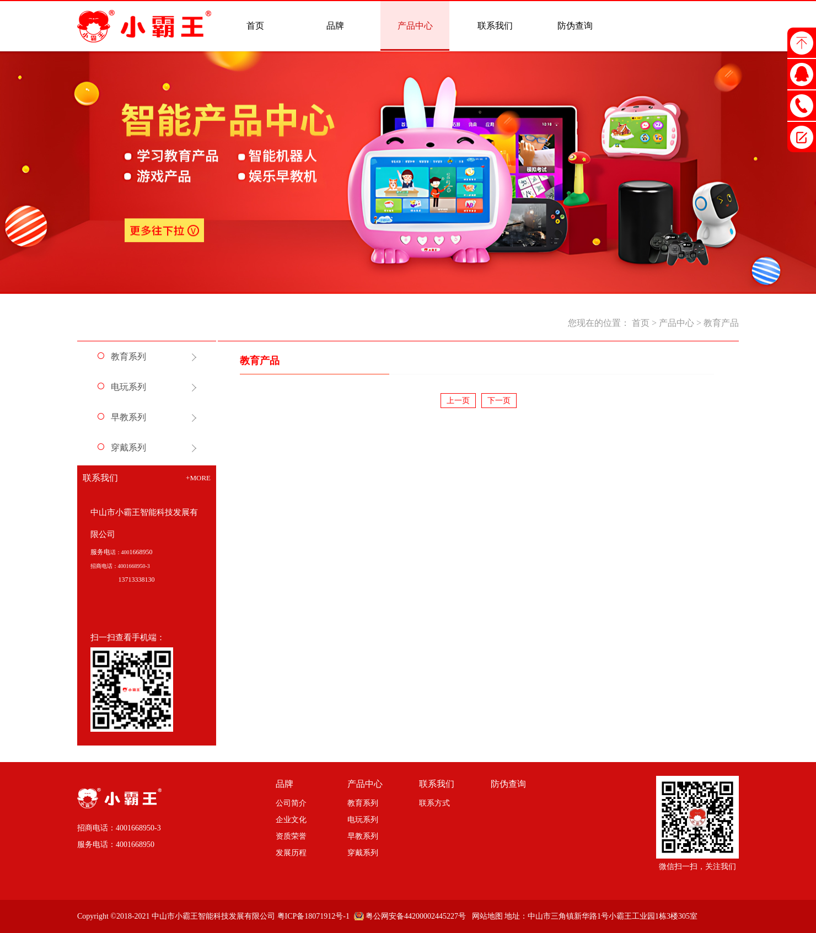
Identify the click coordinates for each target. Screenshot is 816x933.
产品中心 (676, 323)
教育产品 (721, 323)
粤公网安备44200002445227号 (416, 916)
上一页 (458, 400)
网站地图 (485, 916)
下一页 (499, 400)
